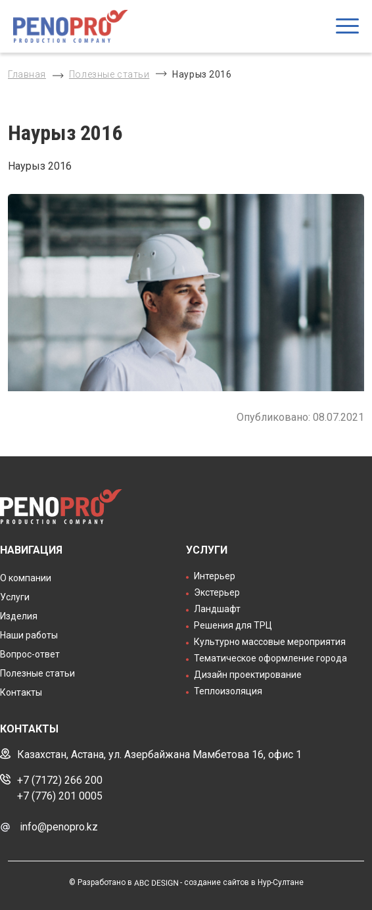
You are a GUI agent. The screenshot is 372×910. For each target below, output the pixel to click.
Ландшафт (217, 609)
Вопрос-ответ (30, 654)
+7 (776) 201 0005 (60, 796)
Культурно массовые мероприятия (270, 641)
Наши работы (29, 635)
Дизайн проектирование (248, 674)
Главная (27, 74)
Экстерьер (217, 592)
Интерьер (214, 576)
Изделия (18, 616)
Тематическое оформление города (270, 658)
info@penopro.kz (59, 827)
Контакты (21, 692)
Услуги (15, 597)
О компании (25, 578)
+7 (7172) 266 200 (60, 780)
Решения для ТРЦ (233, 625)
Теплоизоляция (228, 691)
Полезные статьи (109, 74)
